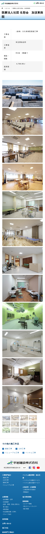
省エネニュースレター (30, 506)
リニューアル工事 (12, 453)
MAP (24, 467)
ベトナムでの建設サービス (31, 480)
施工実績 (26, 509)
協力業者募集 (27, 497)
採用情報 (5, 519)
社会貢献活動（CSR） (10, 512)
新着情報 (25, 501)
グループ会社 (7, 514)
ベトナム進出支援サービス (31, 483)
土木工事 (22, 449)
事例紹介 (26, 492)
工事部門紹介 (6, 475)
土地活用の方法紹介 (29, 489)
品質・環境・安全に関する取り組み (11, 506)
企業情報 (5, 497)
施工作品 (5, 528)
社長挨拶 (6, 502)
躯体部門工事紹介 (8, 532)
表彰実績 (6, 509)
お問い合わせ (40, 3)
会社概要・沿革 (8, 499)
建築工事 (8, 449)
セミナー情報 (27, 504)
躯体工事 (6, 482)
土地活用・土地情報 (29, 487)
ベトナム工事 (30, 453)
